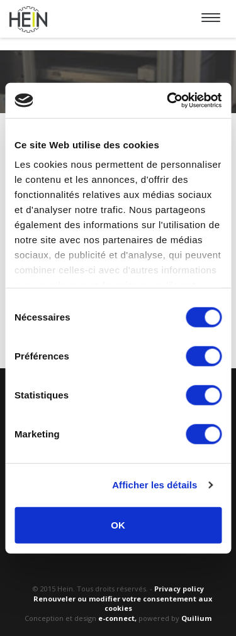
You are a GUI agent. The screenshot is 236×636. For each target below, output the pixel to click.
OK (118, 524)
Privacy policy (179, 588)
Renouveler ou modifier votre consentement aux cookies (122, 603)
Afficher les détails (154, 485)
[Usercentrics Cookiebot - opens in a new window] (168, 100)
